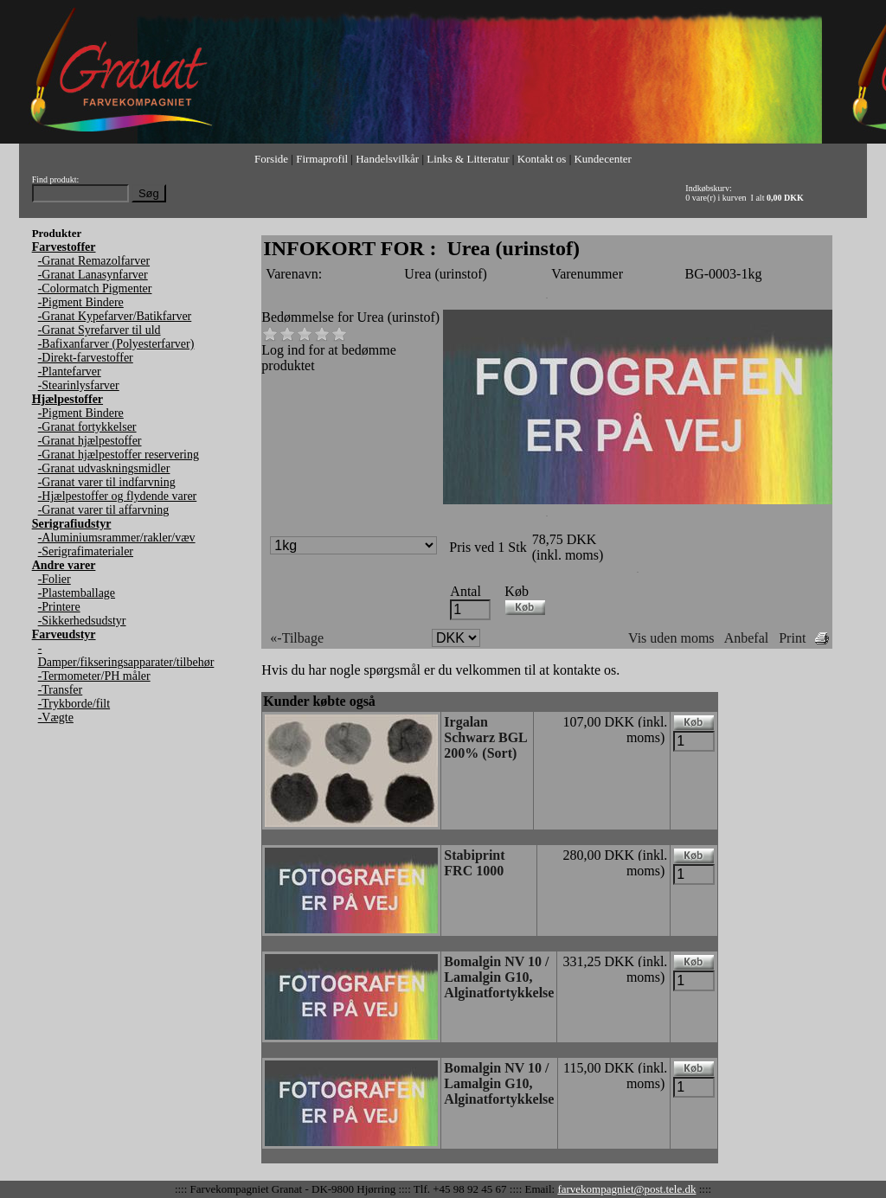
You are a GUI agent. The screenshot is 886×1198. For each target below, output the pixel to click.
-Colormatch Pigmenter (95, 288)
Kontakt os (542, 158)
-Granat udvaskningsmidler (104, 468)
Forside (271, 158)
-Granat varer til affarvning (104, 509)
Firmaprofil (322, 158)
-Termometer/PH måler (94, 675)
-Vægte (56, 717)
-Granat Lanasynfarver (93, 274)
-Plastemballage (76, 592)
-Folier (54, 579)
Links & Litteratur (468, 158)
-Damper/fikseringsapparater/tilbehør (126, 655)
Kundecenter (602, 158)
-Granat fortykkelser (87, 426)
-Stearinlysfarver (78, 385)
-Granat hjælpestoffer (90, 440)
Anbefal (746, 638)
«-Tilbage (297, 638)
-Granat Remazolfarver (94, 260)
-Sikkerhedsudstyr (82, 620)
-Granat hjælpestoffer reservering (118, 454)
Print (792, 638)
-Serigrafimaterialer (85, 551)
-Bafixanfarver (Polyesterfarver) (116, 343)
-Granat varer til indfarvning (107, 482)
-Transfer (60, 689)
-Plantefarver (69, 371)
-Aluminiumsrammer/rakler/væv (117, 537)
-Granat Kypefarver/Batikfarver (115, 316)
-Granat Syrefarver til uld (99, 330)
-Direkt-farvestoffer (85, 357)
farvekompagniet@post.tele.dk (626, 1188)
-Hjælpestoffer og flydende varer (117, 496)
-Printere (59, 606)
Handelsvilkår (387, 158)
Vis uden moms (671, 638)
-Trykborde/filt (74, 703)
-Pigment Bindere (81, 302)
